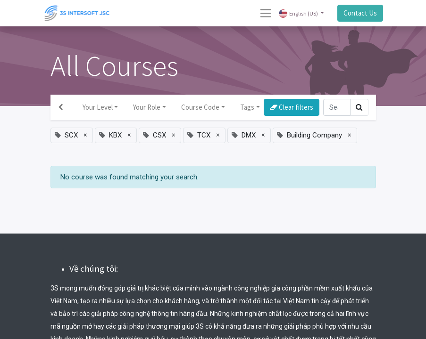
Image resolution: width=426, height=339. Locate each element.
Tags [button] (247, 107)
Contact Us (360, 12)
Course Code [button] (200, 107)
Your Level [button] (98, 107)
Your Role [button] (146, 107)
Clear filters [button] (291, 107)
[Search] (337, 107)
